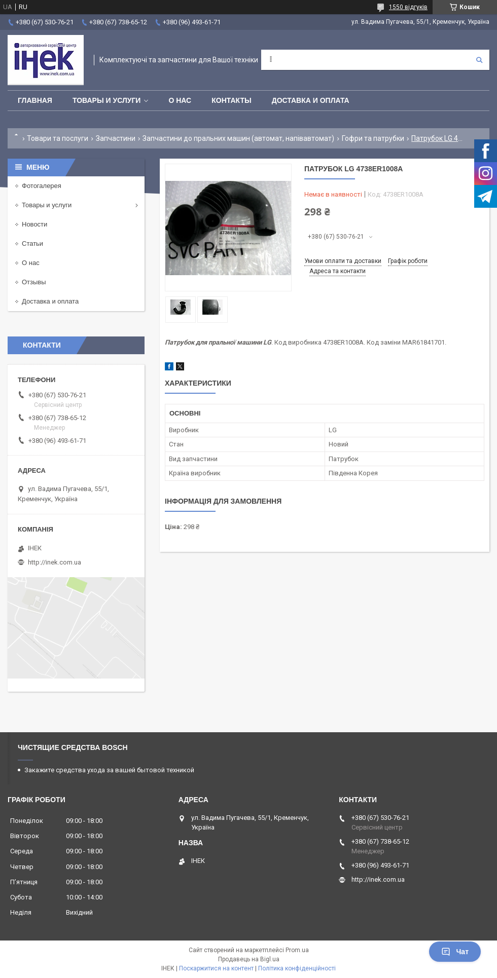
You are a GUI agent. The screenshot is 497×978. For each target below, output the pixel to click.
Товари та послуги (57, 138)
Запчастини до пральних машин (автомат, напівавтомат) (238, 138)
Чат (455, 951)
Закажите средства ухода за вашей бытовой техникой (109, 770)
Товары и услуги (107, 100)
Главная (35, 100)
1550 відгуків (408, 7)
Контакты (231, 100)
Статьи (32, 243)
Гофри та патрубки (373, 138)
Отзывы (34, 282)
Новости (34, 224)
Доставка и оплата (310, 100)
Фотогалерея (41, 186)
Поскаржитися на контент (216, 968)
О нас (179, 100)
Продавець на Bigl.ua (248, 959)
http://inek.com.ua (54, 562)
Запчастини (115, 138)
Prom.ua (297, 950)
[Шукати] (479, 60)
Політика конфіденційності (297, 968)
